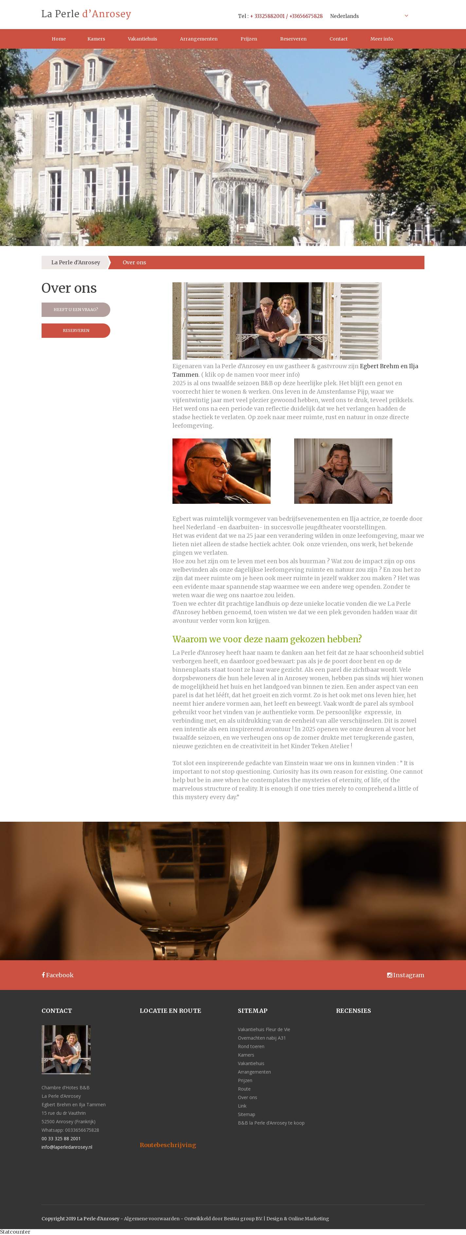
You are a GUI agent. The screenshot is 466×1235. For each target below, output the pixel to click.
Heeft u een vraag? (76, 309)
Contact (339, 39)
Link (242, 1106)
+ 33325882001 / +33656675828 (286, 16)
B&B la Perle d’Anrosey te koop (271, 1123)
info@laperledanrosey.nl (67, 1147)
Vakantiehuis (142, 39)
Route (244, 1089)
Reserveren (293, 39)
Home (59, 39)
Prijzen (249, 39)
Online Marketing (308, 1219)
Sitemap (246, 1114)
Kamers (96, 39)
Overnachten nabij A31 (262, 1038)
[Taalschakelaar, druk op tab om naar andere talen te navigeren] (367, 15)
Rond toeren (251, 1046)
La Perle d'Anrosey (75, 262)
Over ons (247, 1097)
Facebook (58, 975)
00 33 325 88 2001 (61, 1138)
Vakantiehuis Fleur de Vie (264, 1029)
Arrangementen (199, 39)
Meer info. (382, 39)
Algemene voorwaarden (152, 1219)
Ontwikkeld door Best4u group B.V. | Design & (236, 1219)
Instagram (405, 975)
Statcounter (15, 1231)
